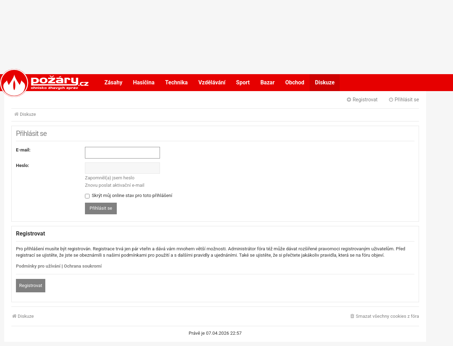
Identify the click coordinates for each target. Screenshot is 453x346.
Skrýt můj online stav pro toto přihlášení (128, 195)
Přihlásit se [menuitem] (403, 99)
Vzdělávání (211, 82)
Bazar (267, 82)
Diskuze (325, 82)
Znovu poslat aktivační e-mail (114, 185)
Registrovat (30, 285)
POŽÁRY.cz (37, 82)
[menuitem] (384, 316)
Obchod (294, 82)
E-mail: (23, 150)
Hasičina (144, 82)
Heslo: (22, 165)
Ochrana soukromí (83, 266)
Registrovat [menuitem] (362, 99)
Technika (176, 82)
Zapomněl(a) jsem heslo (109, 177)
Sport (243, 82)
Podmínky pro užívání (38, 266)
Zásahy (113, 82)
